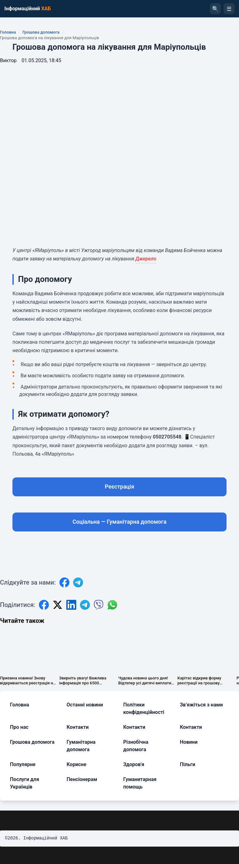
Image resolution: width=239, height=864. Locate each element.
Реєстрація (119, 486)
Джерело (145, 259)
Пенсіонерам (82, 779)
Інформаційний (27, 8)
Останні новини (85, 705)
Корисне (76, 764)
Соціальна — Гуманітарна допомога (119, 521)
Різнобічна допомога (135, 745)
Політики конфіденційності (143, 708)
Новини (189, 742)
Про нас (19, 727)
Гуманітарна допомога (81, 745)
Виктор (8, 60)
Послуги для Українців (24, 783)
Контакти (78, 727)
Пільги (187, 764)
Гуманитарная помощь (140, 783)
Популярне (22, 764)
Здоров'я (133, 764)
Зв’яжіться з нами (201, 705)
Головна (8, 32)
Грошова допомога (40, 32)
